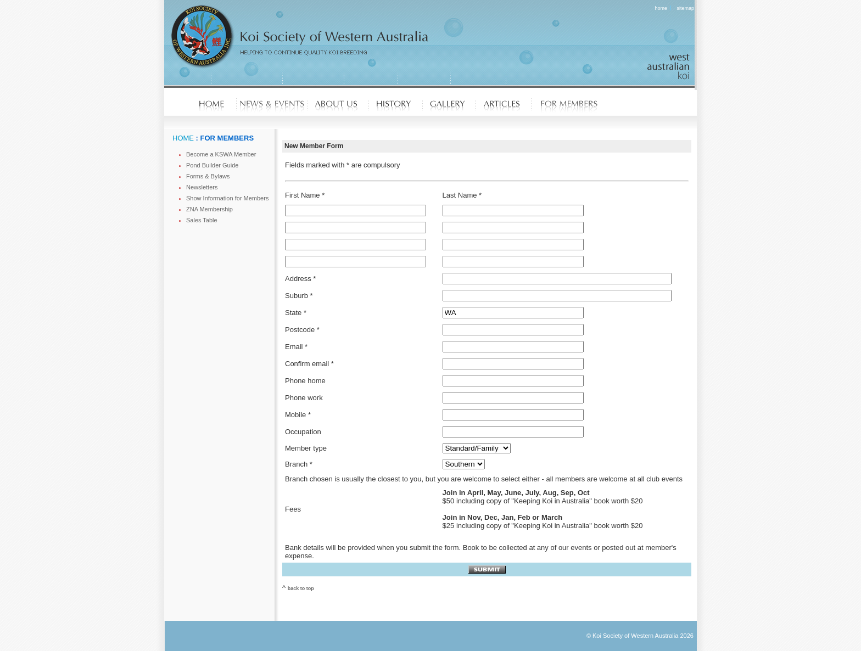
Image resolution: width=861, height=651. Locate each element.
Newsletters (201, 187)
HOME (183, 138)
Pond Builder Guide (212, 165)
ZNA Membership (209, 209)
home (661, 8)
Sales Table (201, 220)
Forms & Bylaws (208, 176)
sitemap (685, 8)
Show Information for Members (227, 198)
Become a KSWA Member (221, 154)
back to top (301, 588)
